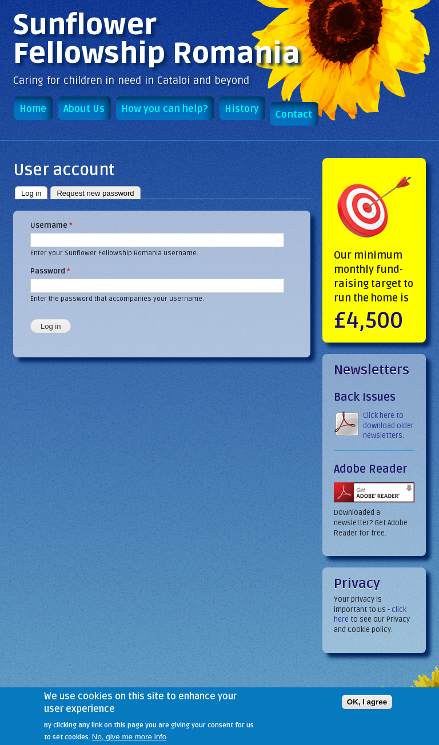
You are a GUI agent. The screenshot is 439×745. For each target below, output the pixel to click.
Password (50, 271)
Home (32, 109)
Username (51, 225)
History (242, 109)
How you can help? (164, 109)
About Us (84, 109)
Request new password (95, 193)
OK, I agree (367, 707)
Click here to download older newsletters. (388, 426)
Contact (294, 114)
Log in (34, 192)
